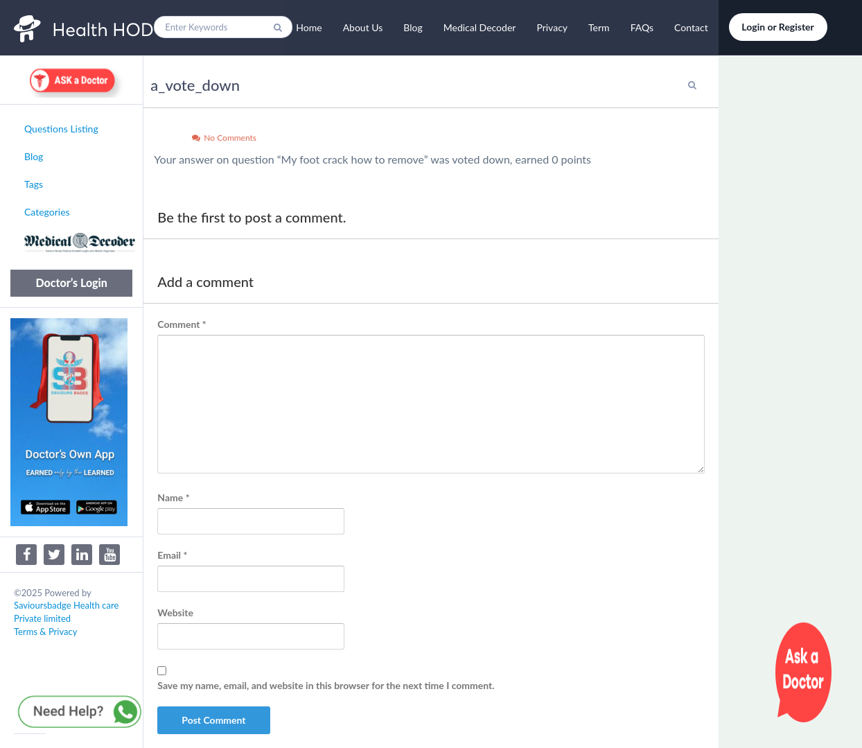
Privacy (552, 27)
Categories (47, 212)
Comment (181, 324)
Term (599, 27)
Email (172, 555)
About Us (363, 27)
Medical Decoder (479, 27)
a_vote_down (195, 85)
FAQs (642, 27)
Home (309, 27)
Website (175, 612)
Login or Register (777, 27)
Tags (33, 184)
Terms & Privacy (45, 631)
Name (173, 497)
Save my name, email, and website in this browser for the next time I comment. (325, 685)
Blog (412, 27)
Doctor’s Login (71, 282)
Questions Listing (61, 128)
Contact (691, 27)
